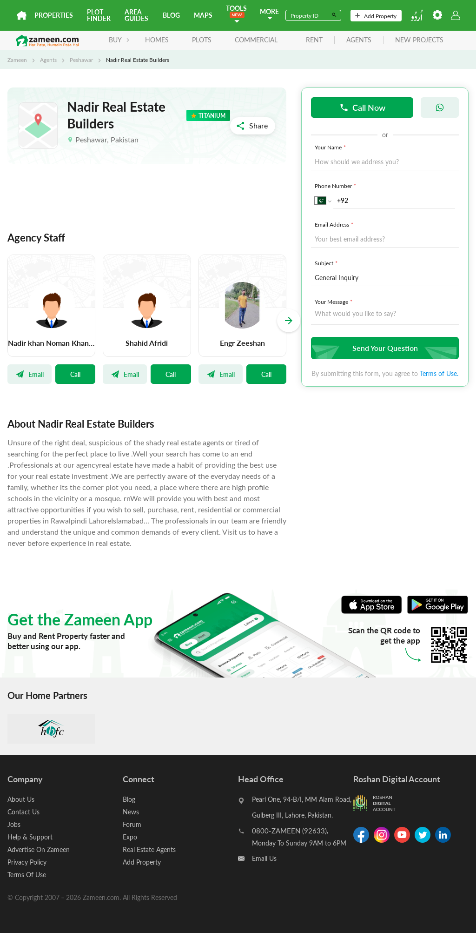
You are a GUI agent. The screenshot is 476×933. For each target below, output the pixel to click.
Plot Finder (99, 15)
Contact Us (23, 811)
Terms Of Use (26, 874)
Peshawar (81, 59)
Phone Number (336, 185)
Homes (157, 39)
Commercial (256, 39)
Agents (48, 59)
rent (314, 40)
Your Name (331, 147)
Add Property (376, 16)
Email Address (335, 224)
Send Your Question (383, 348)
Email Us (264, 858)
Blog (171, 15)
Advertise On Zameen (38, 849)
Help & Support (30, 836)
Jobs (13, 824)
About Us (20, 799)
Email (29, 374)
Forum (132, 824)
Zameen (17, 59)
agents (358, 40)
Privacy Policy (26, 862)
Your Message (334, 301)
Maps (203, 15)
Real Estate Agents (149, 849)
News (131, 811)
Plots (202, 39)
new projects (419, 40)
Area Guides (136, 15)
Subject (327, 263)
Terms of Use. (439, 373)
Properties (53, 15)
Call (75, 374)
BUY (119, 39)
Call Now (362, 107)
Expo (130, 836)
